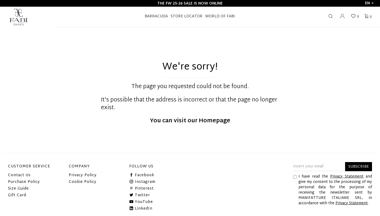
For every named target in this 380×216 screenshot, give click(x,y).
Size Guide (18, 188)
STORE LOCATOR (187, 16)
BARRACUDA (156, 16)
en (369, 3)
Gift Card (17, 195)
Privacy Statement (346, 176)
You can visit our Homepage (190, 121)
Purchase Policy (24, 182)
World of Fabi (220, 16)
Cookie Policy (82, 182)
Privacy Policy (83, 175)
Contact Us (19, 175)
